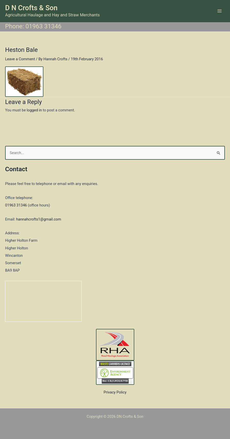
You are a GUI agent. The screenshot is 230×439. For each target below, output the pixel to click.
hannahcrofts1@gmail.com (38, 219)
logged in (34, 110)
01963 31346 (16, 205)
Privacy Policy (115, 392)
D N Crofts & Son (31, 8)
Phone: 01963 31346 (33, 26)
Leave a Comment (20, 59)
